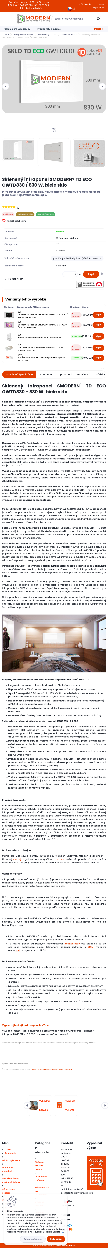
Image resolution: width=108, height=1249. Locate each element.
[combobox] (77, 258)
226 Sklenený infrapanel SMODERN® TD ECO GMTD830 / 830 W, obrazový (42, 325)
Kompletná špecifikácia (19, 375)
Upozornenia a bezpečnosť (74, 375)
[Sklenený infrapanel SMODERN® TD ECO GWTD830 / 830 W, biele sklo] (54, 79)
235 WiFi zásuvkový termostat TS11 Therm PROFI (39, 337)
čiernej (17, 860)
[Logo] (19, 19)
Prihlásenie (86, 4)
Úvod (6, 34)
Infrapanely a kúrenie (49, 28)
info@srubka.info (75, 1190)
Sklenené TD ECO (69, 34)
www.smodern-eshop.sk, (40, 1070)
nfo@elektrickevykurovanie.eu (77, 1193)
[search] (91, 20)
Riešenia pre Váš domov (17, 28)
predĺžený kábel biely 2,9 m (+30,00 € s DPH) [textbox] (76, 258)
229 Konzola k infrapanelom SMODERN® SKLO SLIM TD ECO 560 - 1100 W (42, 348)
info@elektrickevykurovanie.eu (61, 1070)
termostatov (72, 944)
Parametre (46, 375)
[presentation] (5, 86)
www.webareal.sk (65, 1246)
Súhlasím (56, 1239)
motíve (60, 860)
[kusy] (68, 274)
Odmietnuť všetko (32, 1239)
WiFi (17, 951)
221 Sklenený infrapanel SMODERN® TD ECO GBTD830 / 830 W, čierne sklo (43, 315)
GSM (90, 947)
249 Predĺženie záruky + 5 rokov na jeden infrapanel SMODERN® (41, 358)
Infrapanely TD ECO (47, 34)
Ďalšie (97, 28)
